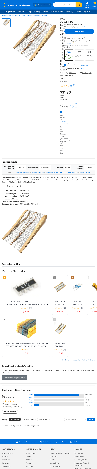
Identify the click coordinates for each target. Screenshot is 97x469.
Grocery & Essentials (41, 11)
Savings (29, 11)
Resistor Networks (85, 172)
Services (21, 11)
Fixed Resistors (73, 172)
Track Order (60, 442)
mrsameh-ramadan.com (64, 122)
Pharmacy (69, 11)
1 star (31, 405)
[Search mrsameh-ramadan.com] (64, 4)
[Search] (79, 4)
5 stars (31, 395)
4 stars (31, 397)
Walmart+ (29, 463)
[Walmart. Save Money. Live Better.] (16, 5)
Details (82, 68)
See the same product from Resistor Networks (78, 360)
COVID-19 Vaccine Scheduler (60, 453)
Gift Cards (29, 466)
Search (90, 419)
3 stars (31, 400)
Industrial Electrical (28, 15)
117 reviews (75, 86)
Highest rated (29, 419)
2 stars (31, 402)
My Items (87, 11)
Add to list (71, 73)
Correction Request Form (14, 377)
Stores (28, 456)
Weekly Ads (75, 442)
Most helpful (43, 419)
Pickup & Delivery (57, 11)
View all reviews (10, 411)
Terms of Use (78, 453)
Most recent (15, 419)
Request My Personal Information (81, 464)
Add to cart (79, 31)
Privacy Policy (79, 456)
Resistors (63, 172)
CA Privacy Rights (80, 460)
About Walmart (7, 453)
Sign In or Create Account (26, 442)
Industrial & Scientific (13, 15)
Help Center (46, 442)
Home (4, 15)
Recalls (52, 460)
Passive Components (41, 15)
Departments (9, 11)
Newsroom (6, 460)
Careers (78, 11)
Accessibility (54, 463)
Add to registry (86, 73)
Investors (5, 463)
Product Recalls (55, 466)
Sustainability (6, 466)
